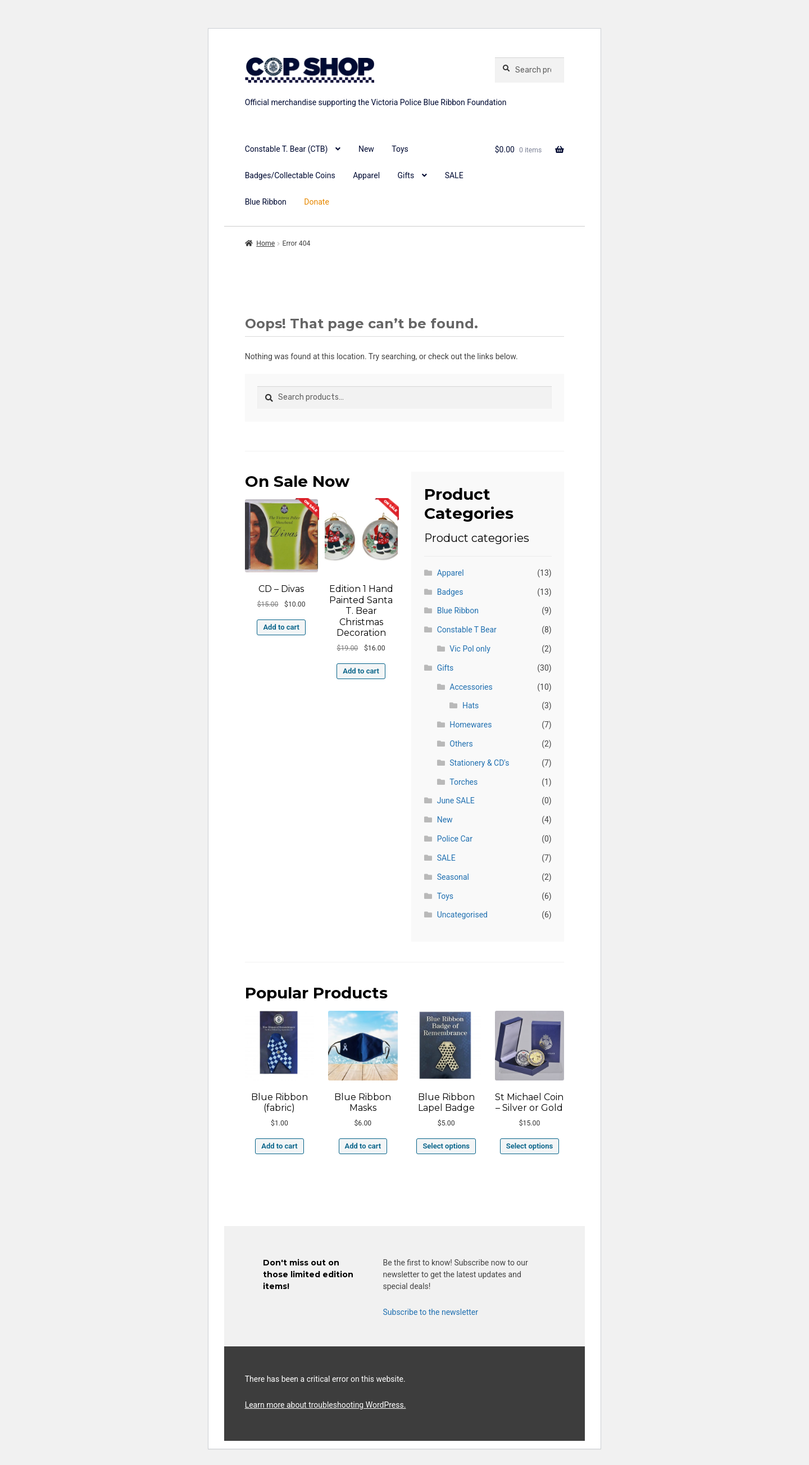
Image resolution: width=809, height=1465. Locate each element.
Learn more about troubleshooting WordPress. (325, 1404)
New (366, 148)
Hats (470, 705)
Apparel (366, 175)
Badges (450, 591)
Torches (463, 781)
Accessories (470, 686)
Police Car (454, 838)
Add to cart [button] (281, 627)
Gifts (406, 175)
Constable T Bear (467, 629)
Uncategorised (462, 914)
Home (265, 243)
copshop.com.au (363, 88)
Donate (316, 201)
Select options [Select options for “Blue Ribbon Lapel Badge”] (445, 1146)
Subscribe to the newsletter (431, 1312)
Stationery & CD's (479, 762)
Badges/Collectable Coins (290, 175)
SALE (454, 175)
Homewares (470, 724)
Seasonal (453, 876)
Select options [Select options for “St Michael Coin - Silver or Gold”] (529, 1146)
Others (460, 743)
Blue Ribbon (266, 201)
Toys (400, 148)
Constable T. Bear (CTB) (286, 148)
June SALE (456, 800)
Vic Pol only (469, 648)
